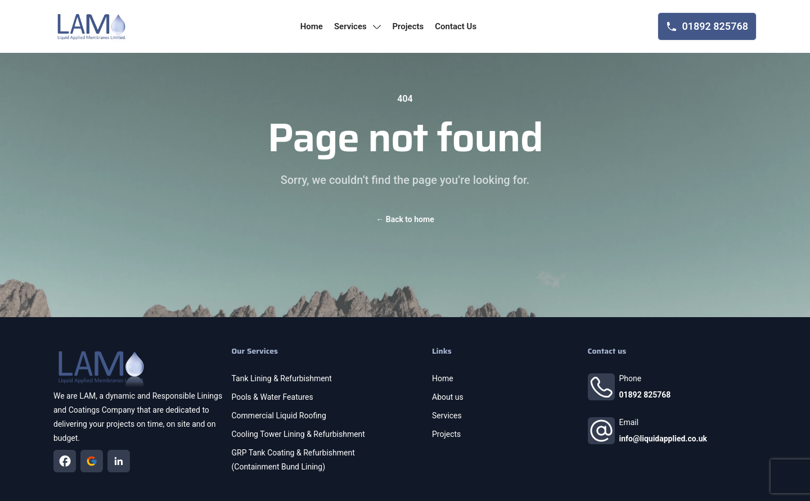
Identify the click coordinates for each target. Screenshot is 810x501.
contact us (455, 26)
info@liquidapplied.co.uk (663, 438)
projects (408, 26)
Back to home (405, 219)
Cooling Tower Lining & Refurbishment (298, 434)
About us (448, 396)
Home (442, 378)
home (311, 26)
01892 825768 (645, 394)
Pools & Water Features (272, 396)
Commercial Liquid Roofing (279, 415)
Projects (446, 434)
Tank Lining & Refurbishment (282, 378)
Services (447, 415)
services (357, 26)
